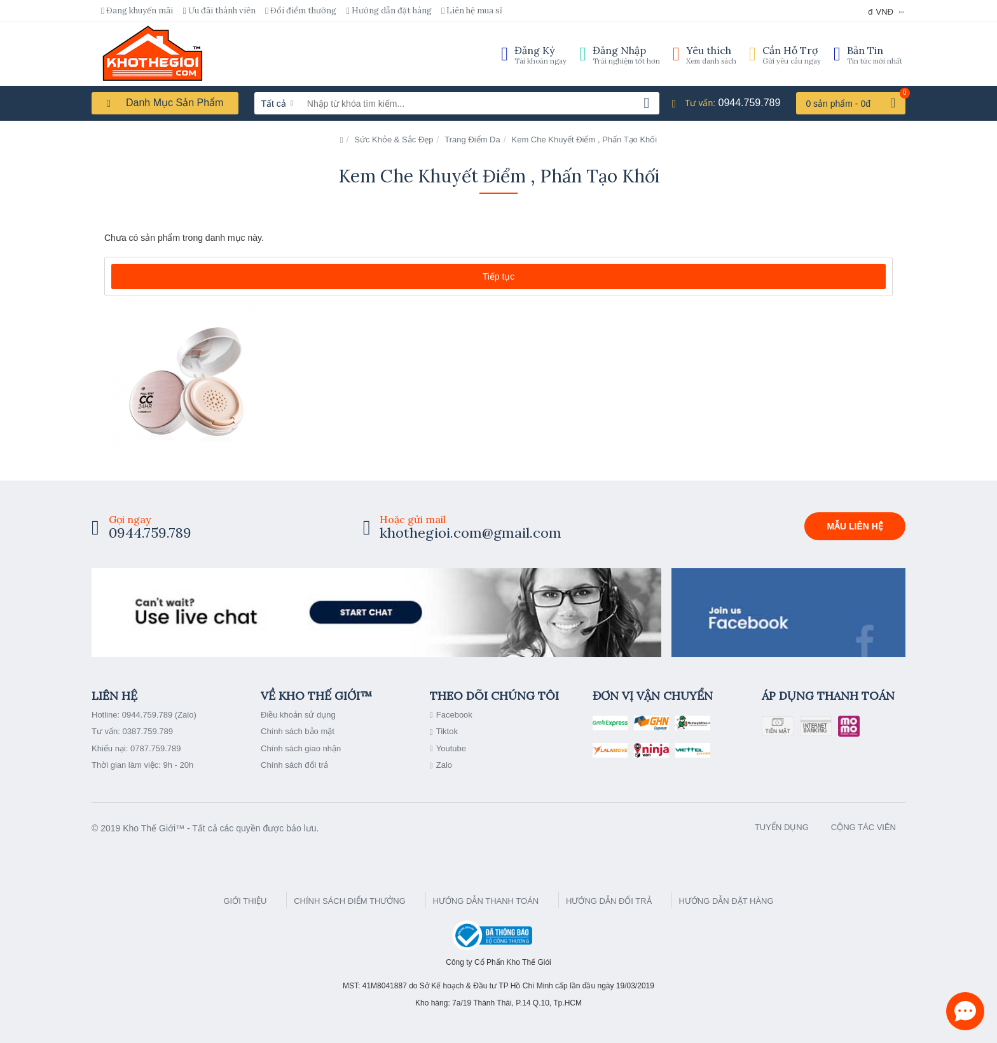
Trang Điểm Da (472, 139)
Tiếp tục (499, 276)
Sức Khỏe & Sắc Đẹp (393, 139)
